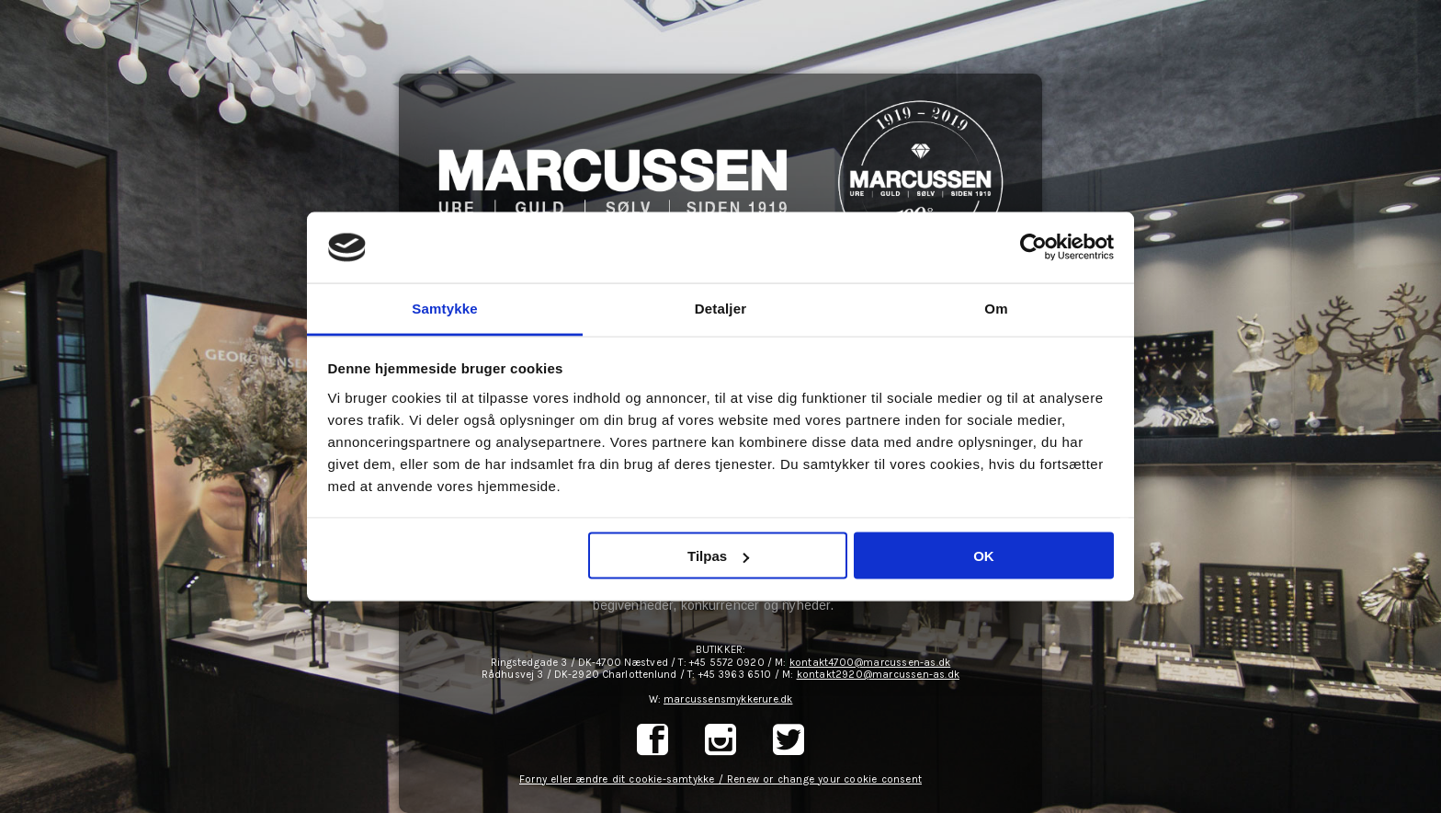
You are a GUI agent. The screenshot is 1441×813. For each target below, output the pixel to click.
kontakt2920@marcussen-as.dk (878, 675)
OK (983, 556)
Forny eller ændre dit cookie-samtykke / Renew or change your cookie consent (720, 779)
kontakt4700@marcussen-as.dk (869, 663)
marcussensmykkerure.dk (728, 699)
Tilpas (718, 556)
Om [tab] (995, 307)
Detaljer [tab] (721, 307)
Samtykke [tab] (445, 307)
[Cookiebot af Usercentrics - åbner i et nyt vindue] (1033, 247)
